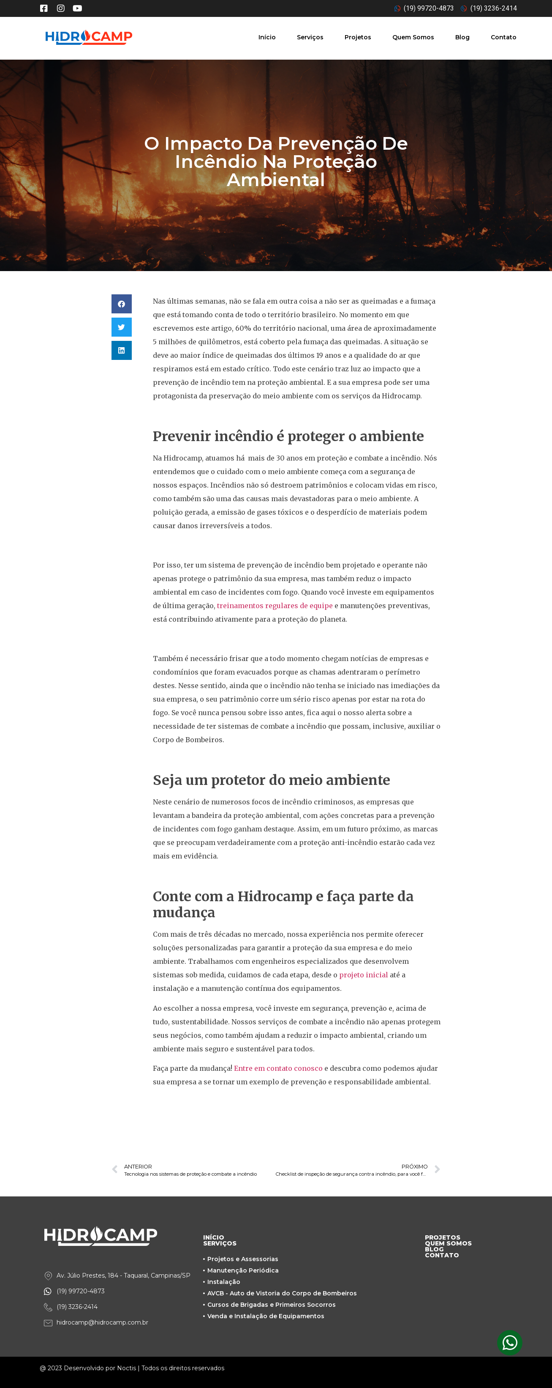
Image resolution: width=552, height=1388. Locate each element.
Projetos (358, 37)
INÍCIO (213, 1237)
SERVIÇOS (220, 1243)
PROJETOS (442, 1237)
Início (267, 37)
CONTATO (442, 1255)
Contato (504, 37)
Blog (462, 37)
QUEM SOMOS (448, 1243)
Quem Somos (413, 37)
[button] (121, 303)
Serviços (310, 37)
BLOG (434, 1249)
